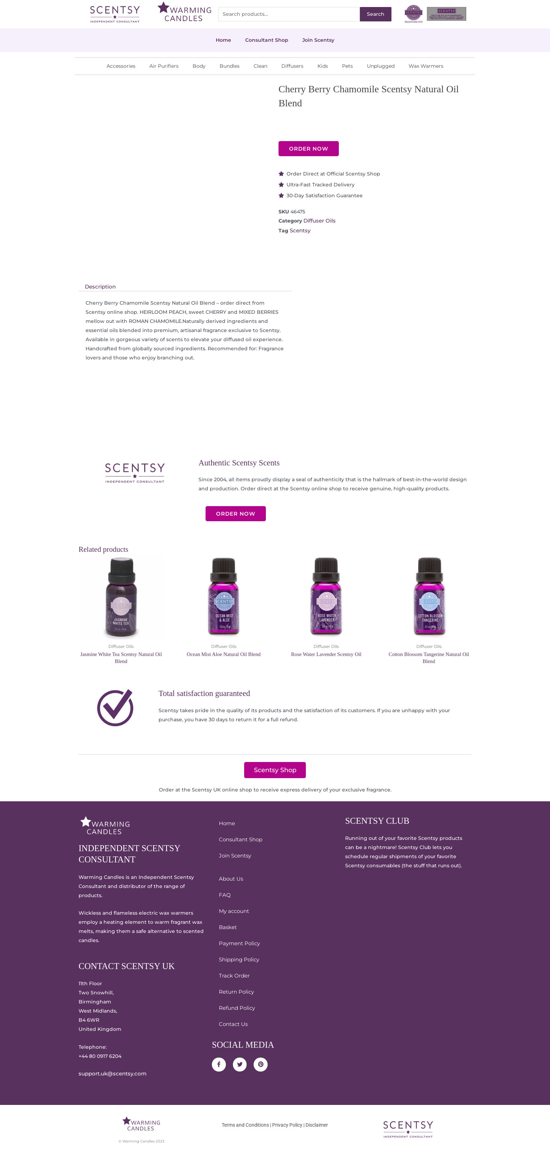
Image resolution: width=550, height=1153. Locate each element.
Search (375, 14)
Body (199, 66)
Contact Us (232, 1024)
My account (233, 911)
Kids (322, 66)
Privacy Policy (287, 1124)
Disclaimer (317, 1124)
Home (223, 40)
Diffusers (292, 66)
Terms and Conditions (245, 1124)
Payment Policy (238, 943)
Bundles (230, 66)
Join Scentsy (318, 40)
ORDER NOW (308, 148)
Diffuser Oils (318, 221)
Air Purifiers (164, 66)
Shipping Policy (238, 959)
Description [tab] (99, 287)
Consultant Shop (266, 40)
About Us (230, 878)
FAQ (224, 895)
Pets (347, 66)
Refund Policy (236, 1008)
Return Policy (235, 991)
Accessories (121, 66)
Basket (227, 927)
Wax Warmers (426, 66)
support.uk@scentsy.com (110, 1074)
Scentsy (300, 230)
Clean (260, 66)
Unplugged (381, 66)
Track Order (233, 975)
